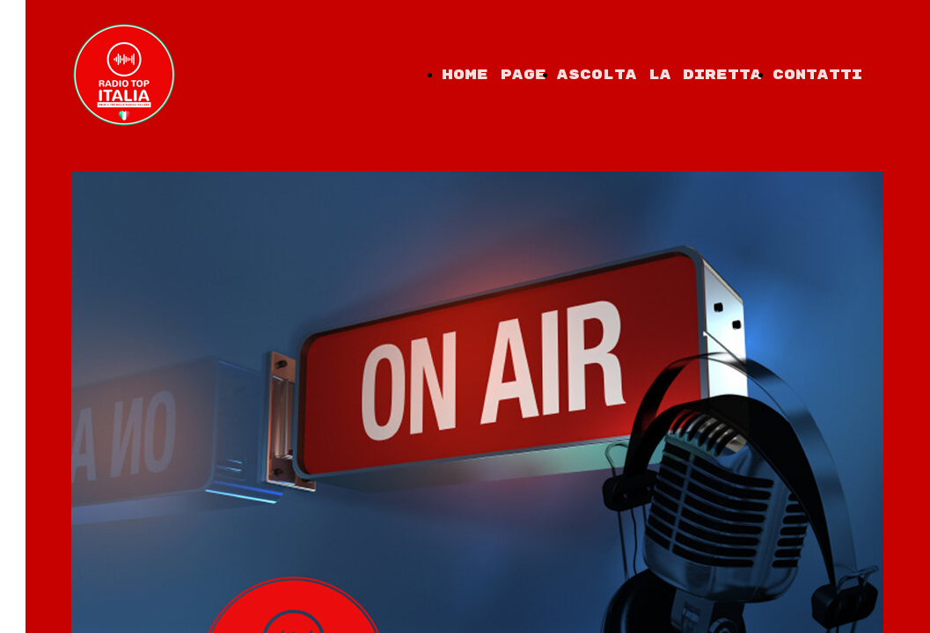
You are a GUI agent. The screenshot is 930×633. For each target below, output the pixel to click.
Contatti (817, 75)
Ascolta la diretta (659, 75)
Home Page (494, 75)
